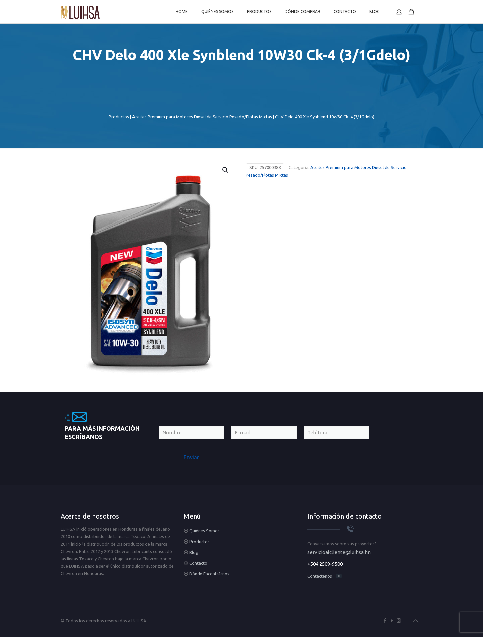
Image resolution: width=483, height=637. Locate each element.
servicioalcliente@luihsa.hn (339, 552)
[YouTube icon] (391, 620)
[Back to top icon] (415, 621)
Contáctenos (319, 576)
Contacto (198, 563)
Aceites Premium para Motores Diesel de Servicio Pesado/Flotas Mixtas (202, 116)
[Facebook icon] (384, 620)
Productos (119, 116)
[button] (225, 170)
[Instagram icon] (398, 620)
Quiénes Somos (204, 530)
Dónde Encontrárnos (209, 573)
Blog (193, 552)
